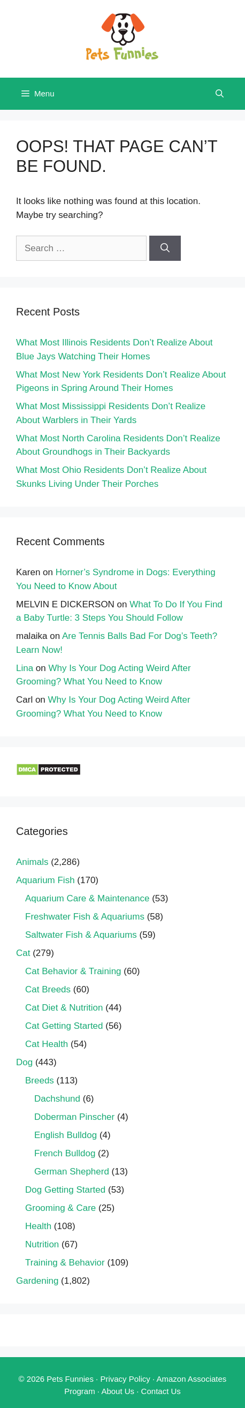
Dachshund (57, 1099)
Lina (24, 668)
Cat (23, 953)
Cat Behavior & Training (73, 971)
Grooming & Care (60, 1208)
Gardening (37, 1281)
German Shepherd (71, 1171)
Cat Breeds (48, 989)
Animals (32, 862)
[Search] (165, 248)
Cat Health (46, 1044)
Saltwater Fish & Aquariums (81, 935)
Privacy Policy (125, 1378)
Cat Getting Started (64, 1026)
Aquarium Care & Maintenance (87, 898)
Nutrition (42, 1244)
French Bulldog (64, 1153)
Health (38, 1226)
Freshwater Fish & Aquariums (84, 917)
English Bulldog (65, 1135)
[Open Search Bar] (219, 94)
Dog (24, 1062)
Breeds (39, 1080)
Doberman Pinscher (74, 1117)
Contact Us (161, 1391)
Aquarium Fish (45, 880)
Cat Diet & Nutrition (64, 1008)
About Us (117, 1391)
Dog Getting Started (65, 1190)
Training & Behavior (65, 1263)
